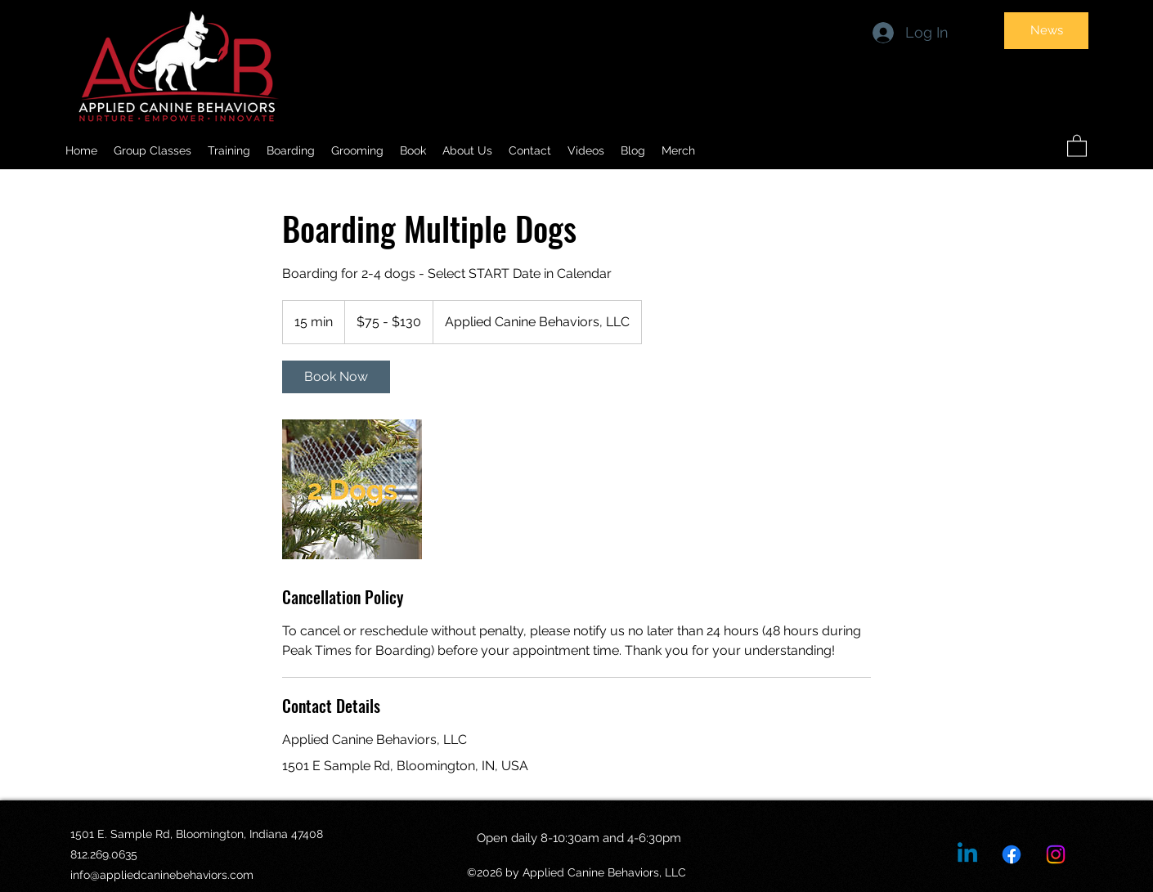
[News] (1046, 30)
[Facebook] (1011, 854)
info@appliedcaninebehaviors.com (161, 874)
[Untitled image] (352, 489)
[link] (336, 377)
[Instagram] (1055, 854)
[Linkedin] (967, 854)
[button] (467, 150)
